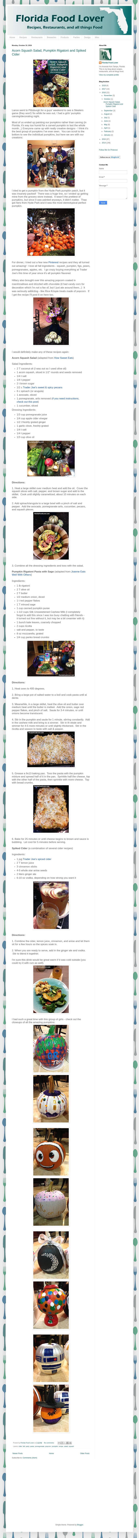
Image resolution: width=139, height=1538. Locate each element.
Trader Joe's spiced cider (37, 859)
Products (65, 37)
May (106, 125)
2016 (104, 92)
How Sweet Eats (63, 357)
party (27, 1446)
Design (87, 37)
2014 (104, 143)
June (106, 121)
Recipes (23, 37)
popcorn (48, 1446)
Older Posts (84, 1453)
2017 (104, 89)
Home (12, 37)
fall (24, 1446)
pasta (32, 1446)
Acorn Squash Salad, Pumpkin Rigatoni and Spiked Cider (113, 104)
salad (66, 1446)
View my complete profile (109, 75)
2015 (104, 139)
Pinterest (54, 262)
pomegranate (39, 1446)
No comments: (49, 1443)
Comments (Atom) (30, 1458)
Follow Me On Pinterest (108, 150)
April (106, 128)
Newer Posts (18, 1453)
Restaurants (36, 37)
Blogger (80, 1525)
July (106, 118)
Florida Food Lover (110, 63)
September (108, 111)
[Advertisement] (63, 1493)
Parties (76, 37)
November (108, 95)
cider (20, 1446)
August (107, 114)
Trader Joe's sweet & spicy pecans (42, 387)
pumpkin (55, 1446)
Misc (97, 37)
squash (71, 1446)
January (107, 135)
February (107, 131)
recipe (61, 1446)
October (107, 99)
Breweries (51, 37)
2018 (104, 86)
